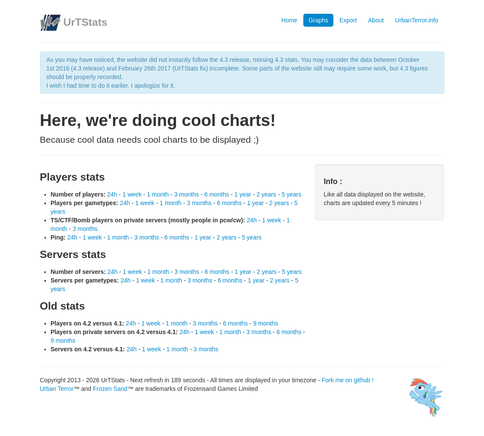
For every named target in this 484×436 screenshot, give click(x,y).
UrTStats (85, 22)
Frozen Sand (110, 388)
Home (289, 20)
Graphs (318, 20)
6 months (216, 194)
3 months (186, 194)
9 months (265, 323)
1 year (242, 194)
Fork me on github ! (348, 380)
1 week (132, 194)
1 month (158, 194)
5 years (292, 194)
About (376, 20)
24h (112, 194)
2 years (266, 194)
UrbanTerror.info (416, 20)
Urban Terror (57, 388)
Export (348, 20)
